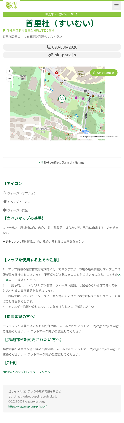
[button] (9, 80)
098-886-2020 (62, 47)
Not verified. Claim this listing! (62, 164)
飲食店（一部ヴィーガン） (62, 14)
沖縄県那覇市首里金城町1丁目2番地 (28, 30)
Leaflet (82, 137)
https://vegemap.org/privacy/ (27, 408)
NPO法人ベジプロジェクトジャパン (27, 373)
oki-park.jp (62, 55)
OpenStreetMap (97, 137)
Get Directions (105, 74)
